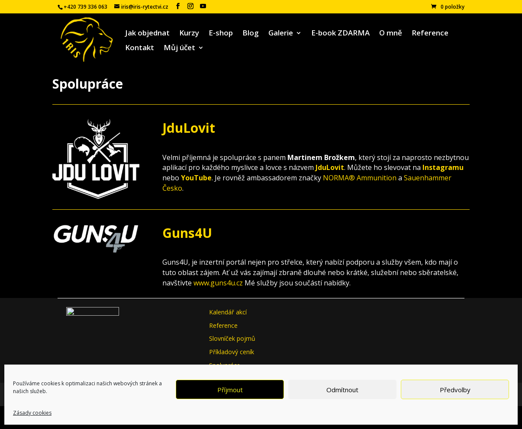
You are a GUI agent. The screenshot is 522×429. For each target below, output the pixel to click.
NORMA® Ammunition (359, 177)
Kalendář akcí (228, 312)
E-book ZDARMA (340, 34)
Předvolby (455, 389)
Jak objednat (147, 34)
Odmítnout (342, 389)
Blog (250, 34)
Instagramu (443, 167)
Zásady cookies (32, 412)
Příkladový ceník (231, 352)
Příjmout (230, 389)
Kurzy (189, 34)
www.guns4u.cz (218, 283)
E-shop (221, 34)
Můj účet (179, 48)
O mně (390, 34)
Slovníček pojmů (232, 338)
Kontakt (139, 48)
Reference (430, 34)
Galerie (280, 34)
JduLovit (188, 128)
